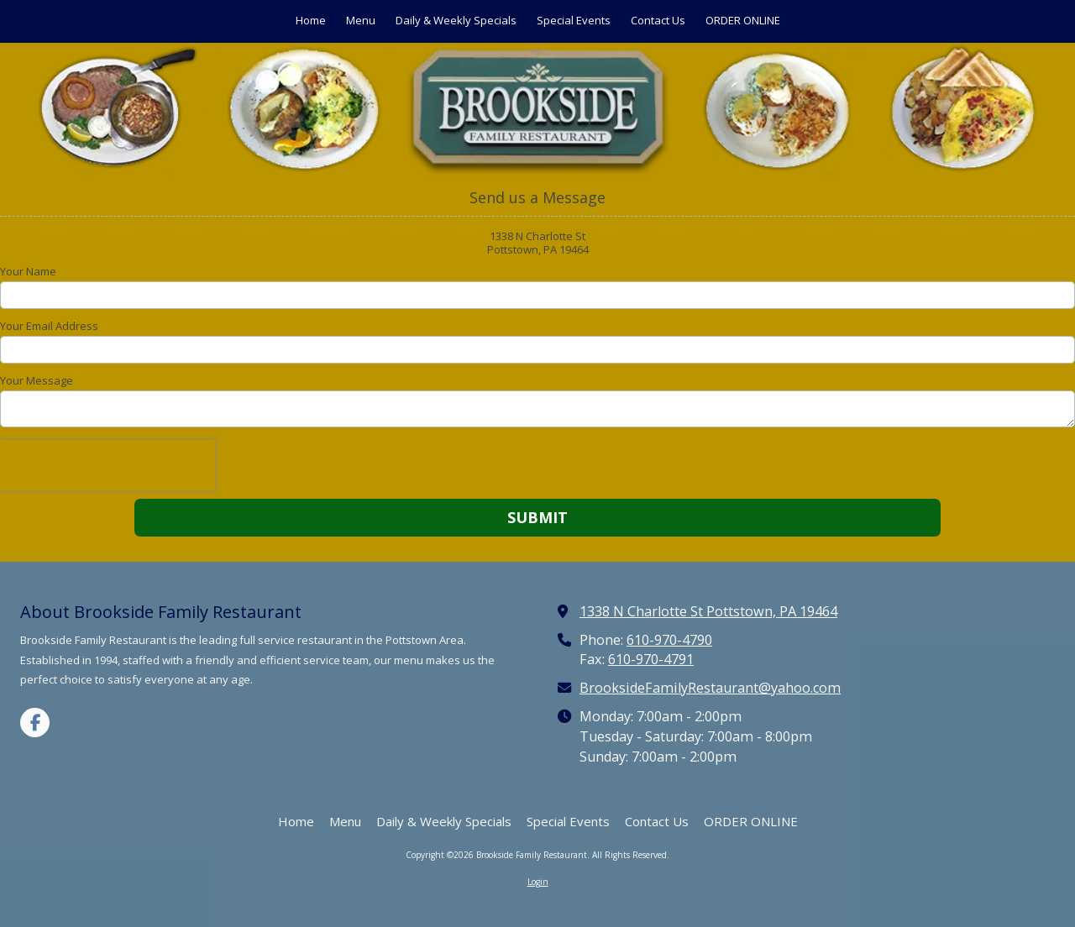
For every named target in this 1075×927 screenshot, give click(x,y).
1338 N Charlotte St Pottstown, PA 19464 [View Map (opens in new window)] (708, 611)
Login (537, 882)
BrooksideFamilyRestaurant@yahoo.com (710, 687)
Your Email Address (49, 326)
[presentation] (107, 465)
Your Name (28, 271)
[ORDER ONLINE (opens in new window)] (742, 21)
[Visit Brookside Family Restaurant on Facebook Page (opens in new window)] (35, 722)
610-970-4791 (651, 659)
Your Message (36, 380)
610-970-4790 (669, 640)
